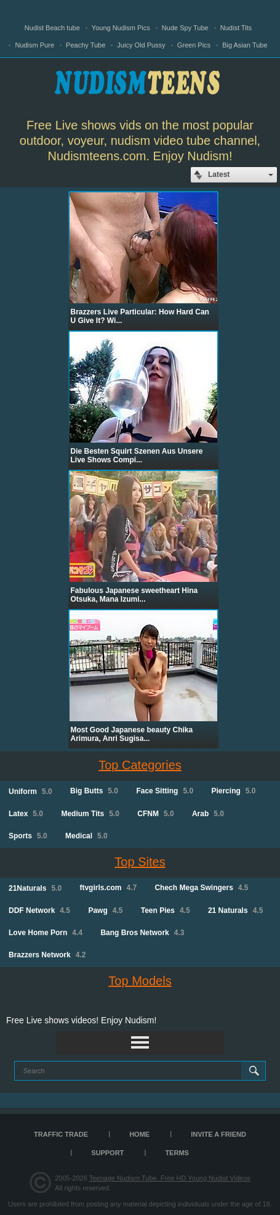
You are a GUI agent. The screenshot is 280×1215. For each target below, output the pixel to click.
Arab (208, 813)
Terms (177, 1152)
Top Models (139, 981)
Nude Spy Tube (185, 27)
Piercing (233, 791)
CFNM (155, 813)
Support (107, 1152)
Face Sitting (164, 791)
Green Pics (193, 45)
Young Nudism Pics (121, 27)
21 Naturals (235, 910)
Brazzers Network (47, 955)
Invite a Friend (218, 1134)
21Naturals (35, 888)
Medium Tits (90, 813)
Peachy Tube (85, 45)
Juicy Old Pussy (141, 45)
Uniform (30, 791)
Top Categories (140, 765)
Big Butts (94, 791)
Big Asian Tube (244, 45)
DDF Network (39, 910)
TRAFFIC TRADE (61, 1134)
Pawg (105, 910)
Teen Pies (165, 910)
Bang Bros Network (142, 932)
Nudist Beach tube (52, 27)
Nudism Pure (34, 45)
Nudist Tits (236, 27)
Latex (26, 813)
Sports (28, 836)
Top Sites (139, 862)
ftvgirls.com (108, 887)
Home (139, 1134)
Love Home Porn (45, 932)
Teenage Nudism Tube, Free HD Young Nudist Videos (169, 1178)
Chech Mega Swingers (201, 887)
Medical (86, 836)
